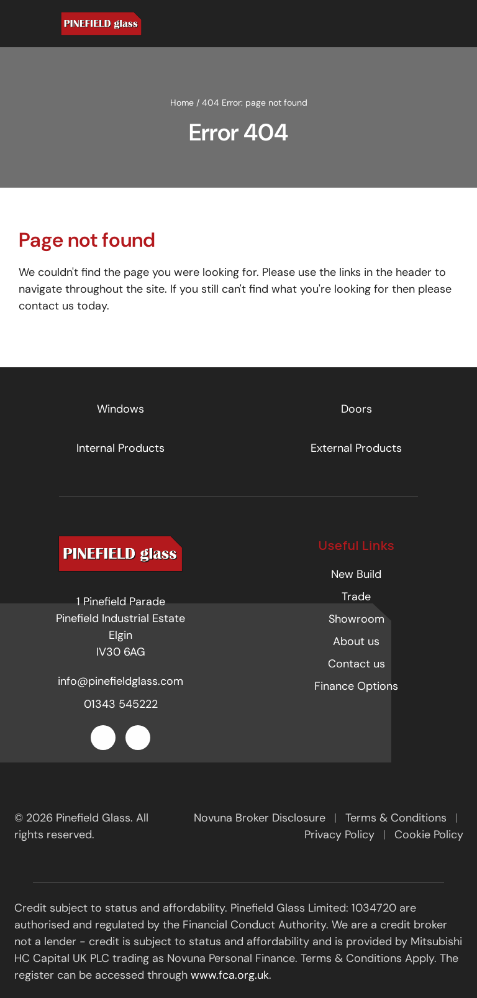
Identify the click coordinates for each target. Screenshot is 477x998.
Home (182, 102)
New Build (356, 574)
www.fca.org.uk (230, 975)
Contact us (356, 663)
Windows (120, 408)
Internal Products (120, 448)
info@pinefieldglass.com (120, 681)
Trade (356, 596)
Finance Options (356, 686)
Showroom (356, 618)
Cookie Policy (428, 834)
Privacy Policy (341, 834)
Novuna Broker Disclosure (261, 817)
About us (356, 641)
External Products (356, 448)
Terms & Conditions (397, 817)
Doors (356, 408)
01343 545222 (121, 704)
